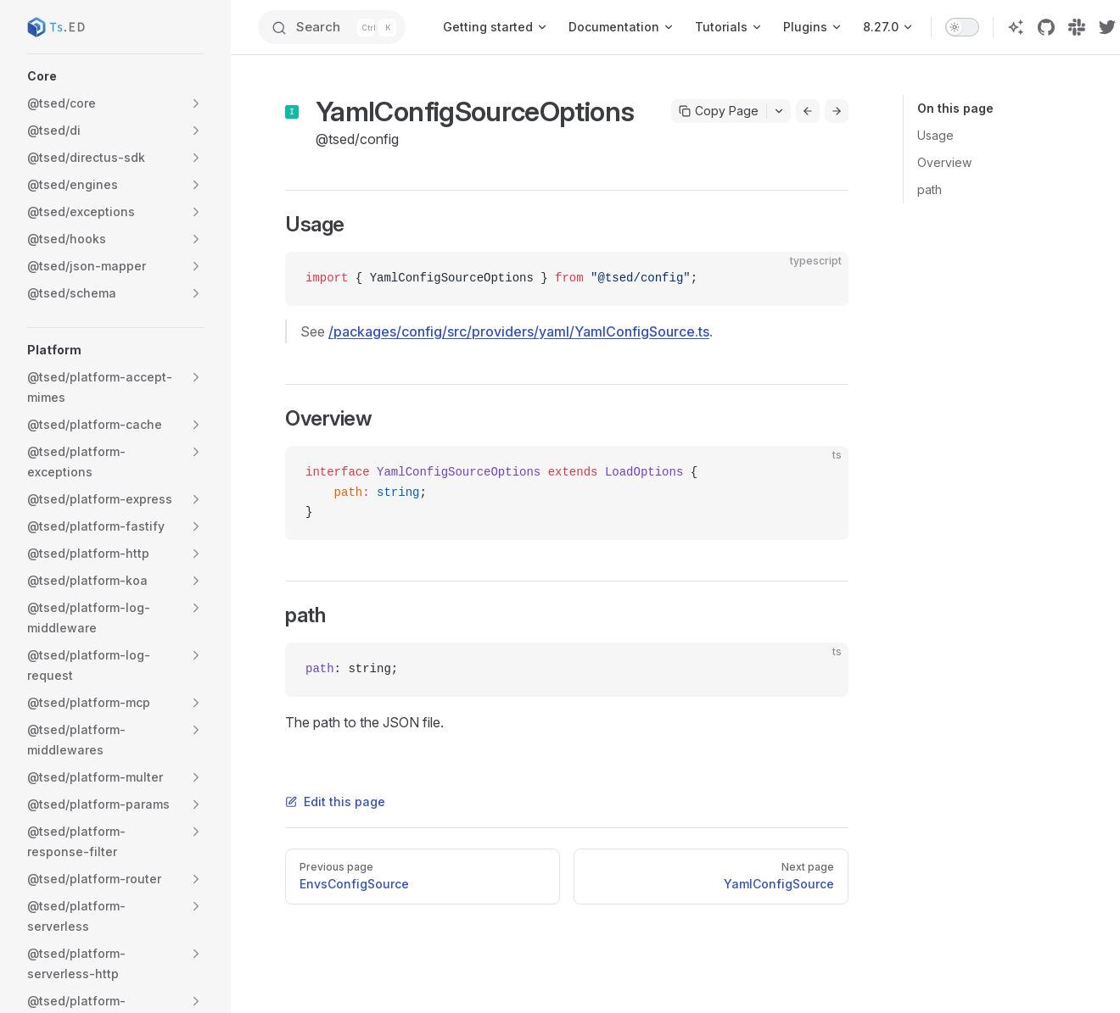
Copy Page (719, 110)
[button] (115, 76)
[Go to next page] (836, 111)
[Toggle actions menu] (779, 111)
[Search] (332, 27)
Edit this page (335, 801)
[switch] (962, 27)
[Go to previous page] (808, 111)
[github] (1046, 27)
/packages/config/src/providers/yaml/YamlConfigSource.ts (518, 331)
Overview (944, 162)
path (929, 189)
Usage (935, 135)
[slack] (1076, 27)
